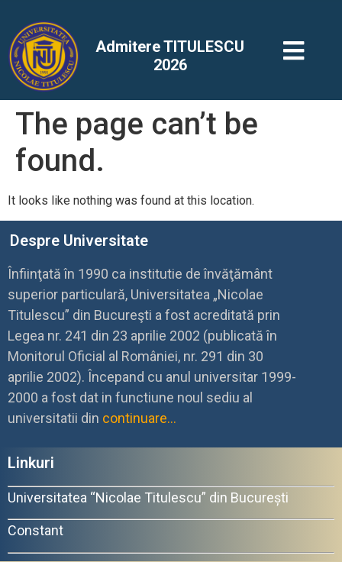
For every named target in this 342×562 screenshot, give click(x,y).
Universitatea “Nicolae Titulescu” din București (148, 497)
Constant (35, 530)
